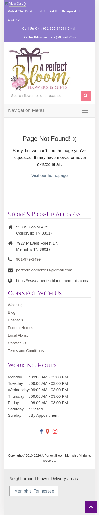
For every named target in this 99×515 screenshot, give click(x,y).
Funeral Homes (20, 328)
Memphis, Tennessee (34, 491)
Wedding (15, 305)
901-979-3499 (28, 259)
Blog (11, 312)
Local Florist (18, 335)
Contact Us (17, 343)
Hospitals (15, 320)
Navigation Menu (26, 110)
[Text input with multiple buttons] (44, 96)
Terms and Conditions (26, 351)
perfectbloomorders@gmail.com (44, 270)
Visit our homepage (49, 175)
